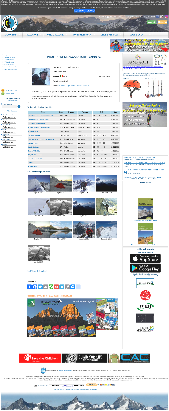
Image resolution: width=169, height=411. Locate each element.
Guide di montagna (142, 16)
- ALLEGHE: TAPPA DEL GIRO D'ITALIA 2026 (144, 163)
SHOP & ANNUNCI (111, 35)
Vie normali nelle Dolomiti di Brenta (145, 224)
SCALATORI (33, 35)
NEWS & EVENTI (139, 35)
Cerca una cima (9, 64)
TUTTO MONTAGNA (84, 35)
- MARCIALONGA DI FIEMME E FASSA (142, 177)
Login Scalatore (9, 55)
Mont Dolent (32, 166)
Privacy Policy (82, 389)
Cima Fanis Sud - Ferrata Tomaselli (40, 116)
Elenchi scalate (9, 59)
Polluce (30, 163)
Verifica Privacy (72, 389)
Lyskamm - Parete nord (36, 123)
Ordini (152, 16)
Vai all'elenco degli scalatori (37, 271)
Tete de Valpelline (34, 151)
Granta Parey (33, 143)
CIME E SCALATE (57, 35)
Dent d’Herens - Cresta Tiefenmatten (41, 139)
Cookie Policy (92, 389)
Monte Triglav (33, 131)
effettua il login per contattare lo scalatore (74, 85)
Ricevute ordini (9, 93)
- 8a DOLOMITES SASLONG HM (139, 157)
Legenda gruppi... (13, 100)
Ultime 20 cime (9, 62)
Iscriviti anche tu (10, 57)
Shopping (130, 16)
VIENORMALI (13, 35)
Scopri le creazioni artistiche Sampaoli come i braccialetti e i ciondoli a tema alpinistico (145, 66)
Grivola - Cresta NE (35, 159)
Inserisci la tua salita (11, 67)
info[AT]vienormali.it (65, 370)
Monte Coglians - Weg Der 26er (39, 127)
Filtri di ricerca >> (13, 111)
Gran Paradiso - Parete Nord (38, 120)
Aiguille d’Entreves (35, 155)
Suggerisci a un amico (11, 69)
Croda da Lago (33, 147)
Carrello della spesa (11, 90)
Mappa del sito (110, 16)
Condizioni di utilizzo (59, 389)
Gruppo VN (121, 16)
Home (101, 16)
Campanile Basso (34, 135)
